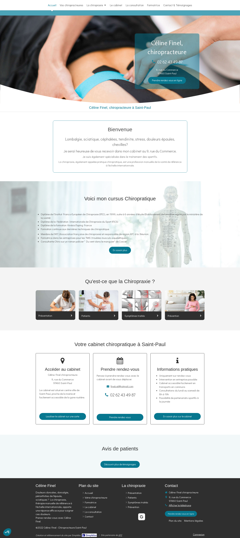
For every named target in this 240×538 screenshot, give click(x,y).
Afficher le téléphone (180, 505)
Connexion (199, 534)
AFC (120, 535)
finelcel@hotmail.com (122, 386)
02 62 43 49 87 (169, 61)
